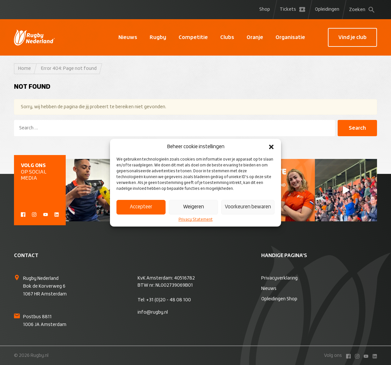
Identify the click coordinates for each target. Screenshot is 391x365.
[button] (271, 147)
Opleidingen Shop (279, 299)
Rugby (158, 37)
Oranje (255, 37)
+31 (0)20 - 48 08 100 (168, 300)
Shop (264, 9)
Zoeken (361, 10)
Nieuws (127, 37)
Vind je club (352, 37)
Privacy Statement (196, 220)
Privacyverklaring (279, 278)
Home (24, 68)
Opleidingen (327, 9)
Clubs (227, 37)
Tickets (292, 9)
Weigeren (193, 206)
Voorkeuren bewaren (248, 206)
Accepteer (141, 206)
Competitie (193, 37)
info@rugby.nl (153, 312)
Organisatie (290, 37)
